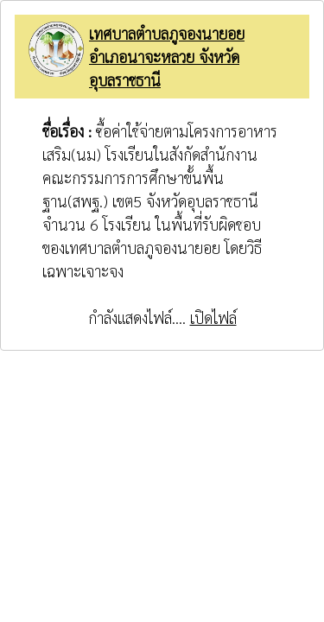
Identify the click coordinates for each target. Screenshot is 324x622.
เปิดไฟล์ (213, 317)
